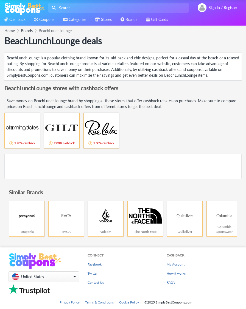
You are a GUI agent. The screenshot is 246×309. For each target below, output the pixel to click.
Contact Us (96, 282)
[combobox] (117, 7)
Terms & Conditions (99, 302)
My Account (176, 264)
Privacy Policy (70, 302)
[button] (44, 276)
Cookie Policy (129, 302)
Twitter (92, 273)
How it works (176, 273)
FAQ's (171, 282)
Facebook (95, 264)
